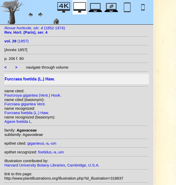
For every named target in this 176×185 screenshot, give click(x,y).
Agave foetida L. (18, 121)
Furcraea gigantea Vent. (25, 104)
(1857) (16, 41)
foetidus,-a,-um (51, 152)
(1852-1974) (34, 30)
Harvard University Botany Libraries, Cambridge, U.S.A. (51, 165)
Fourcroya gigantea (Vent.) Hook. (32, 95)
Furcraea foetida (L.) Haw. (26, 112)
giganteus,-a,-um (41, 143)
